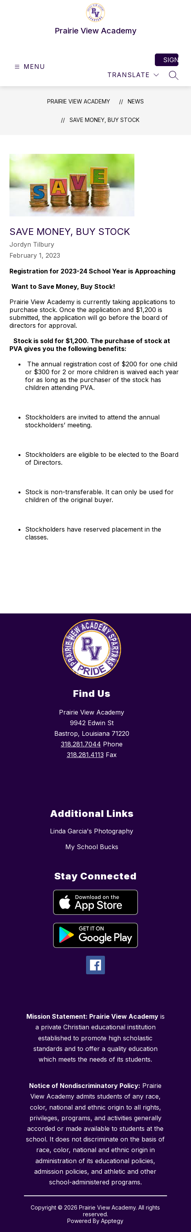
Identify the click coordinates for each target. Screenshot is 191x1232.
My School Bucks (91, 847)
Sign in (170, 60)
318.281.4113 (85, 755)
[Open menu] (29, 67)
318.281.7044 (81, 744)
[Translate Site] (133, 75)
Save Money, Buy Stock (105, 119)
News (136, 101)
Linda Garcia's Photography (91, 831)
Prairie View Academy (78, 101)
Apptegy (112, 1220)
